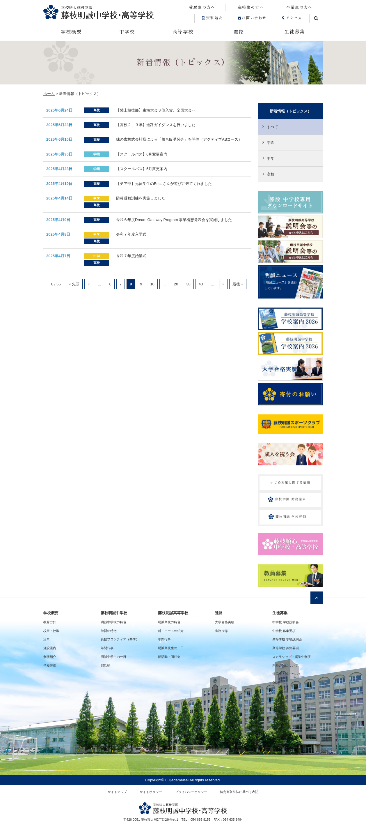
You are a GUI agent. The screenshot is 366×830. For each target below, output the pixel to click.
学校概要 (71, 32)
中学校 (127, 32)
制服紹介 (49, 656)
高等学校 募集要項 (285, 648)
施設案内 (49, 648)
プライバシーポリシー (191, 792)
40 (201, 284)
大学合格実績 (224, 622)
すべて (272, 127)
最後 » (237, 284)
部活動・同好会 (169, 656)
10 (152, 284)
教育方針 (49, 622)
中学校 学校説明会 (285, 622)
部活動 (105, 665)
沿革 (46, 639)
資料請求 (212, 18)
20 (176, 284)
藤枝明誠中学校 (114, 613)
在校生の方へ (251, 7)
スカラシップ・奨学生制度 (291, 656)
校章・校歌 (51, 631)
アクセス (291, 18)
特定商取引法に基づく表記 (239, 792)
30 (188, 284)
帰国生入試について (286, 674)
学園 (270, 142)
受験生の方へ (202, 7)
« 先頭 (74, 284)
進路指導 (221, 631)
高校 (270, 174)
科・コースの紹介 (171, 631)
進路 (239, 32)
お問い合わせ (251, 18)
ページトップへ (316, 597)
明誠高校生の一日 (171, 648)
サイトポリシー (151, 792)
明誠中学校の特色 (113, 622)
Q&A (275, 682)
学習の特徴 (109, 631)
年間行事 (107, 648)
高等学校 (183, 32)
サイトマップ (117, 792)
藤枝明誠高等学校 (173, 613)
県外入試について (285, 665)
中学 (270, 158)
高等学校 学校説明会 (287, 639)
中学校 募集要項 (284, 631)
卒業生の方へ (299, 7)
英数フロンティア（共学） (120, 639)
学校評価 (49, 665)
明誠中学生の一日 (113, 656)
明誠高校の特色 (169, 622)
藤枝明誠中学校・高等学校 (113, 12)
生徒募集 (294, 32)
